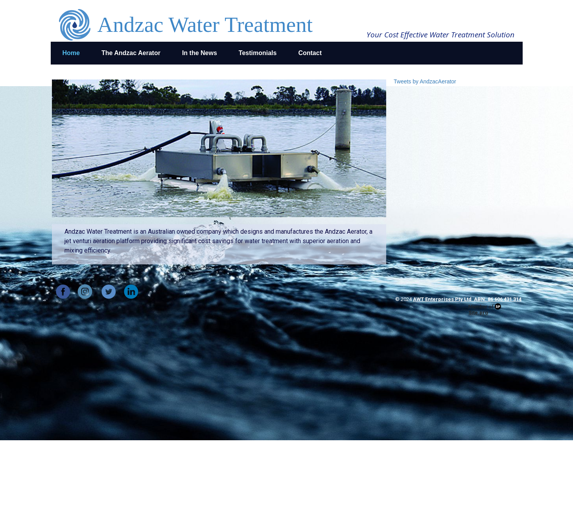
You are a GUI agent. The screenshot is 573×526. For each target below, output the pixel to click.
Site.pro (478, 313)
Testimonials (258, 53)
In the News (199, 53)
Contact (310, 53)
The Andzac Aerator (130, 53)
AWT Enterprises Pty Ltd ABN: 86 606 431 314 (467, 299)
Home (71, 53)
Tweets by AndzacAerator (425, 81)
